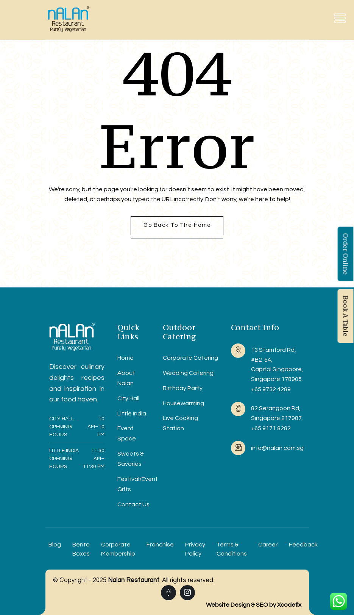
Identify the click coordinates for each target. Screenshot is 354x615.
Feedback (303, 545)
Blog (54, 545)
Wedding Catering (188, 373)
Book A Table (346, 315)
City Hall (128, 398)
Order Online (346, 254)
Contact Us (133, 504)
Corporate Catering (190, 358)
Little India (131, 414)
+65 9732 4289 (271, 389)
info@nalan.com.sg (277, 448)
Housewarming (183, 403)
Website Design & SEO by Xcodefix (253, 605)
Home (125, 358)
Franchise (160, 545)
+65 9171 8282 (271, 428)
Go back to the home (177, 225)
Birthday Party (183, 388)
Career (268, 545)
